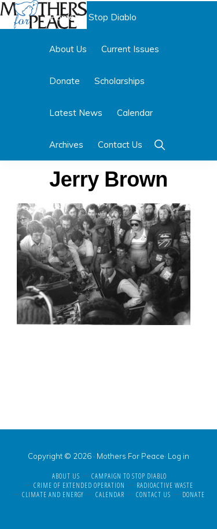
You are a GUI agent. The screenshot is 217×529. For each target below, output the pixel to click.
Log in (178, 456)
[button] (159, 144)
